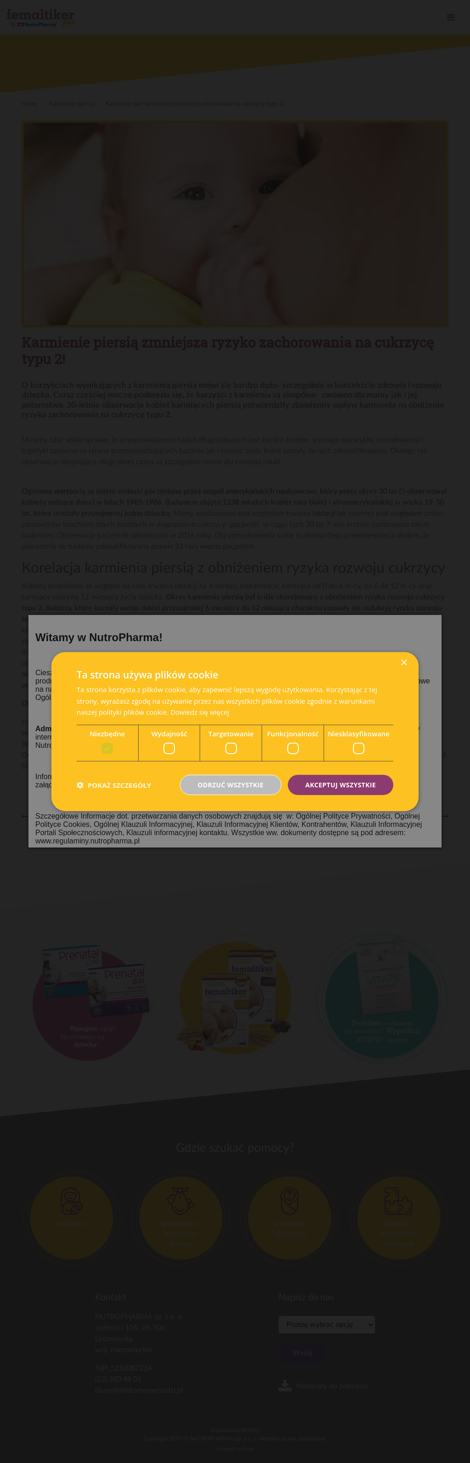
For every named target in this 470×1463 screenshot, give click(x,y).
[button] (114, 785)
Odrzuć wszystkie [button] (230, 784)
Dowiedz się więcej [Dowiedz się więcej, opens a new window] (200, 712)
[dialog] (235, 731)
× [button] (403, 662)
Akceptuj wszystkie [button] (340, 784)
